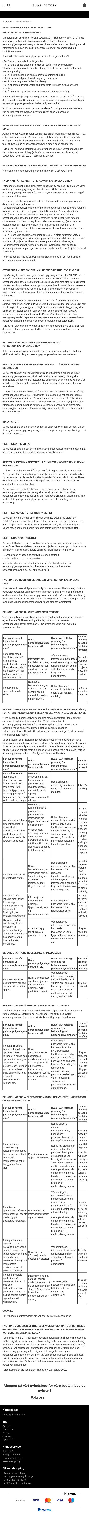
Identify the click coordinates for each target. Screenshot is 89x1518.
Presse (6, 1433)
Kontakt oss (8, 1429)
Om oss (6, 1426)
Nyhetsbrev (8, 1439)
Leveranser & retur (12, 1458)
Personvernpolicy (11, 1461)
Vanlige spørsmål (11, 1454)
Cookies (6, 1436)
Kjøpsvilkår (8, 1451)
